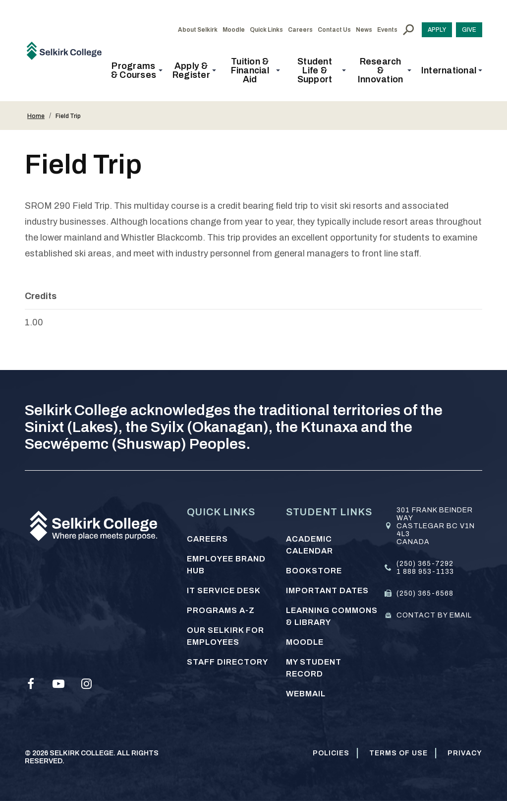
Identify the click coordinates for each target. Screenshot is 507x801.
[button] (137, 70)
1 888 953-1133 (425, 571)
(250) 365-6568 (424, 593)
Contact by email (434, 615)
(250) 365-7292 (424, 563)
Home (36, 116)
